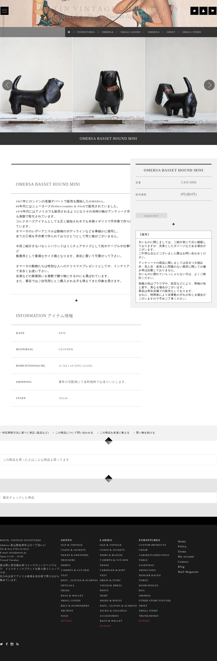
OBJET (171, 32)
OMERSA (108, 32)
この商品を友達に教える (115, 432)
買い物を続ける (145, 432)
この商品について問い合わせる (74, 432)
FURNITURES (86, 32)
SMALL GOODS (131, 32)
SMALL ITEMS (192, 32)
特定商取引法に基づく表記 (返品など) (25, 432)
